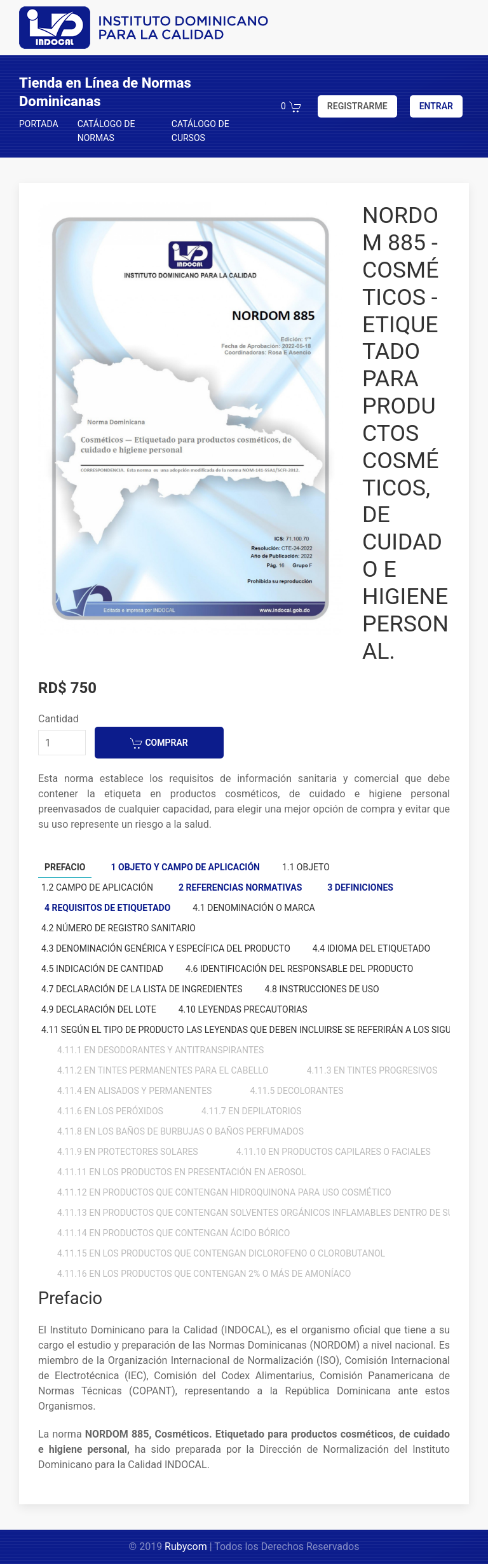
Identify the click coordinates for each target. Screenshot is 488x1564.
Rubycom (186, 1546)
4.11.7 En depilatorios (251, 1111)
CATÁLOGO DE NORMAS (106, 131)
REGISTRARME (357, 106)
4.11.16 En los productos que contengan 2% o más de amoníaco (204, 1274)
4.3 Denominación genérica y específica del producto (165, 948)
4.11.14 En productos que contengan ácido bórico (173, 1233)
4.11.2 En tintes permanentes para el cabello (163, 1070)
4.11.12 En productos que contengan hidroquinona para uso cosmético (224, 1192)
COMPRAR (159, 743)
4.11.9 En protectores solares (127, 1152)
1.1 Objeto (306, 867)
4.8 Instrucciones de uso (322, 989)
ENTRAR (436, 106)
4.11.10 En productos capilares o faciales (333, 1152)
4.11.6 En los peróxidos (110, 1111)
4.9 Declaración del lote (98, 1009)
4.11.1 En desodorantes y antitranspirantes (160, 1050)
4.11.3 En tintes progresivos (372, 1070)
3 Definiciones (360, 887)
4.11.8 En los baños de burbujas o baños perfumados (180, 1131)
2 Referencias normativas (240, 887)
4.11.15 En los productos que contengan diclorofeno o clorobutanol (221, 1253)
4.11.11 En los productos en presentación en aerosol (181, 1172)
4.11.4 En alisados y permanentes (134, 1091)
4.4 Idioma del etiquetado (371, 948)
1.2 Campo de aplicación (97, 887)
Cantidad (58, 719)
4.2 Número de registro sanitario (118, 928)
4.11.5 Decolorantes (296, 1091)
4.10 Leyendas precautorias (243, 1009)
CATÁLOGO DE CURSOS (200, 131)
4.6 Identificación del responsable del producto (299, 969)
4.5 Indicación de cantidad (102, 969)
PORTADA (38, 124)
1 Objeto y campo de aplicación (185, 867)
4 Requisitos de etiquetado (107, 908)
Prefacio (64, 867)
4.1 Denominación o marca (254, 908)
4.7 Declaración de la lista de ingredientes (142, 989)
